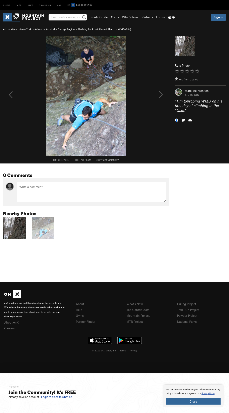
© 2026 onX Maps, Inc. (104, 350)
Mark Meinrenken (197, 90)
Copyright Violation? (107, 159)
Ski (59, 5)
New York (26, 29)
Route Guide (99, 17)
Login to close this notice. (57, 397)
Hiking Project (186, 304)
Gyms (115, 17)
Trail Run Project (188, 310)
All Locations (10, 29)
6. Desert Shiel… (105, 29)
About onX (11, 322)
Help (79, 310)
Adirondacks (41, 29)
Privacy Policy (208, 393)
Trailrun (45, 5)
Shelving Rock (85, 29)
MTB (19, 5)
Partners (147, 17)
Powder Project (187, 315)
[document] (193, 396)
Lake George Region (63, 29)
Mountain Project (138, 315)
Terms (123, 350)
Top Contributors (137, 310)
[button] (176, 120)
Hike (30, 5)
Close (193, 401)
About (80, 304)
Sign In (218, 17)
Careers (9, 328)
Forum (160, 17)
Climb (7, 5)
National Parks (187, 321)
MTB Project (134, 321)
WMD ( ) (124, 29)
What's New (130, 17)
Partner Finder (85, 321)
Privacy (133, 350)
